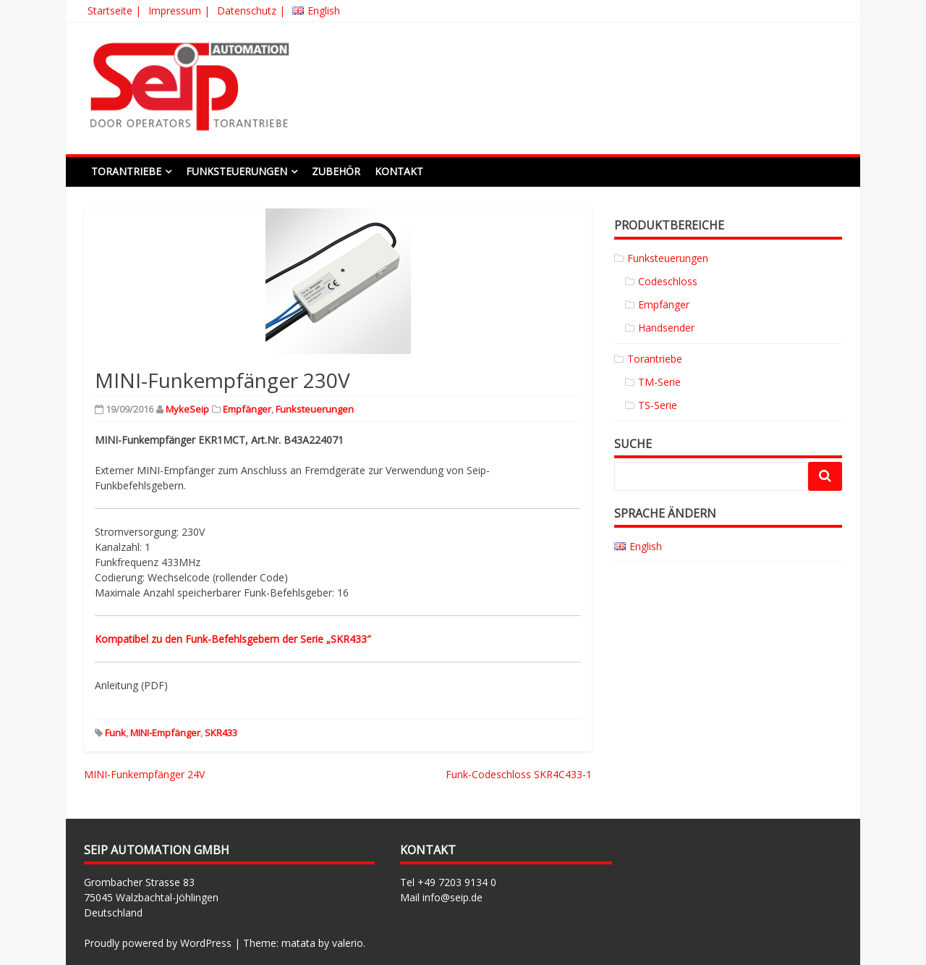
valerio (347, 943)
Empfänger (247, 409)
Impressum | (179, 10)
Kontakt (399, 171)
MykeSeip (187, 409)
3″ (366, 639)
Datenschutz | (251, 10)
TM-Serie (659, 382)
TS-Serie (657, 405)
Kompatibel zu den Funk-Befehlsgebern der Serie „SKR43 (228, 639)
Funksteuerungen (236, 171)
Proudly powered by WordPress (158, 943)
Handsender (666, 327)
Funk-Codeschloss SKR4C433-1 (519, 774)
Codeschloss (667, 281)
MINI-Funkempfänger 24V (144, 774)
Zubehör (336, 171)
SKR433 (221, 732)
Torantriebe (126, 171)
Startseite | (114, 10)
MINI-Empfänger (165, 732)
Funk (115, 732)
